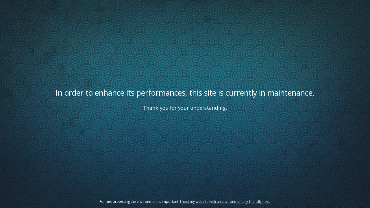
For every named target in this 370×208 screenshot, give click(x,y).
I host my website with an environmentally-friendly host (225, 201)
